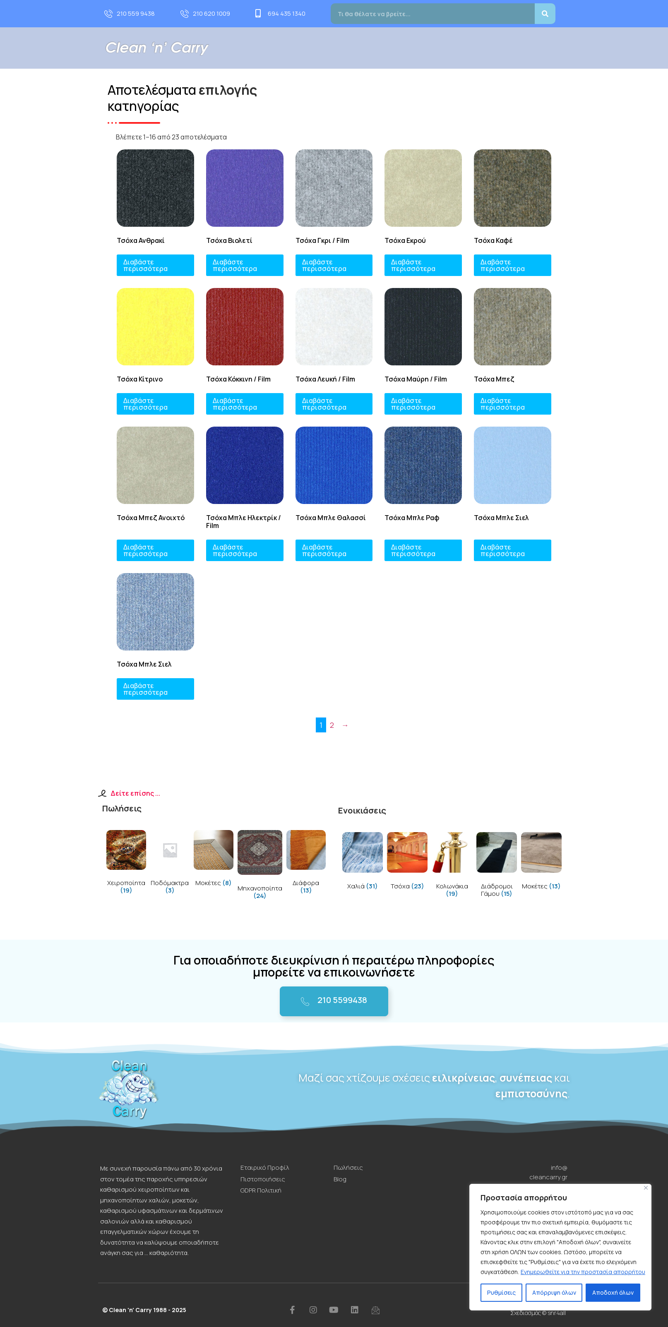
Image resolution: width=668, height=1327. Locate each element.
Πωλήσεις (426, 47)
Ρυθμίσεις (501, 1292)
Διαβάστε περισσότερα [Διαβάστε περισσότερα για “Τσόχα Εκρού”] (413, 265)
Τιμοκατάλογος (478, 47)
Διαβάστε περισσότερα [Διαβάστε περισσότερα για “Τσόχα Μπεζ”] (503, 404)
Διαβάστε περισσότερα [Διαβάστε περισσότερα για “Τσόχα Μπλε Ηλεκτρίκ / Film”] (235, 550)
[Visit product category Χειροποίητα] (126, 863)
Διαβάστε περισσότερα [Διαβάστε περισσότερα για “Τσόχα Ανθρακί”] (145, 265)
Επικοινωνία (561, 47)
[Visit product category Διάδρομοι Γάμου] (496, 866)
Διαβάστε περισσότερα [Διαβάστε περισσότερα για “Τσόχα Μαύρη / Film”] (413, 404)
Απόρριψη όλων (554, 1292)
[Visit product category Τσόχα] (407, 862)
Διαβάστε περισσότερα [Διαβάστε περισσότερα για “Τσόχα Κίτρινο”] (145, 404)
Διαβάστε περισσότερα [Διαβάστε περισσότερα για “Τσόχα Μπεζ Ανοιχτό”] (145, 550)
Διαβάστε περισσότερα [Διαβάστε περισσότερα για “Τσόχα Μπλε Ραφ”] (413, 550)
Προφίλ (331, 47)
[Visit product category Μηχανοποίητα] (260, 866)
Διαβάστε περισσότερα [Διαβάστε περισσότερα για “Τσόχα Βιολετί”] (235, 265)
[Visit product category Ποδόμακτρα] (170, 863)
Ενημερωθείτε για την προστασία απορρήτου (583, 1272)
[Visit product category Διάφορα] (306, 863)
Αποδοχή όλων (613, 1292)
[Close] (646, 1188)
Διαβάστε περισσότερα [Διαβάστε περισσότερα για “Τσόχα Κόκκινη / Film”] (235, 404)
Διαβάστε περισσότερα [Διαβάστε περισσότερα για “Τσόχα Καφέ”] (503, 265)
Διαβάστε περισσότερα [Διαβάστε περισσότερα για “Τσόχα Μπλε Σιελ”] (503, 550)
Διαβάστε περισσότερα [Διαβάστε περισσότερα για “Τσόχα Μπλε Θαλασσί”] (324, 550)
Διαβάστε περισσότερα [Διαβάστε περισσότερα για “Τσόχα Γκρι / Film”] (324, 265)
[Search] (545, 13)
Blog (523, 47)
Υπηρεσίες (376, 47)
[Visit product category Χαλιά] (362, 862)
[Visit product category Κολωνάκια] (452, 866)
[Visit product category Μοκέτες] (213, 860)
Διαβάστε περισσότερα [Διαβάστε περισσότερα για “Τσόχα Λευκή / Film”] (324, 404)
